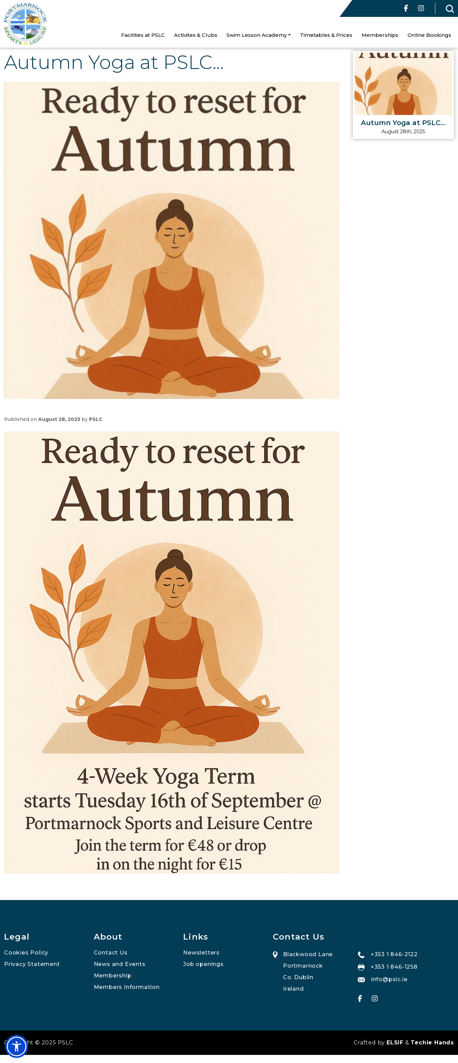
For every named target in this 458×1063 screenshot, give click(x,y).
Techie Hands (432, 1042)
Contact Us (111, 952)
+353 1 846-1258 (388, 967)
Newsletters (201, 952)
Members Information (127, 987)
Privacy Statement (32, 964)
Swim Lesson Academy (256, 35)
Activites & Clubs (195, 35)
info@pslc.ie (383, 979)
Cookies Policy (26, 952)
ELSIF (395, 1042)
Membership (113, 975)
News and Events (120, 964)
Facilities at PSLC (143, 35)
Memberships (380, 35)
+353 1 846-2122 (388, 954)
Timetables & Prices (326, 35)
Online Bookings (429, 35)
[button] (16, 1046)
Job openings (203, 964)
